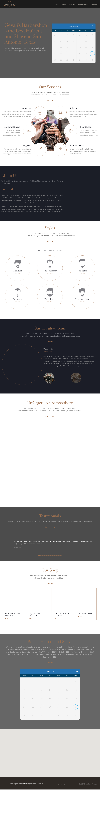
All (39, 250)
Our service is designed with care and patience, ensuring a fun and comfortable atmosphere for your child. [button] (83, 129)
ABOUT (64, 4)
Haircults (51, 250)
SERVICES (72, 4)
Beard (44, 250)
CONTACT (94, 4)
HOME (57, 4)
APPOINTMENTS (83, 4)
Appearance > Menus (35, 786)
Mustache (59, 250)
